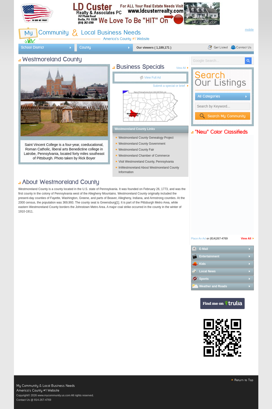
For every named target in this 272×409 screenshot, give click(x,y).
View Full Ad (152, 77)
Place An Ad (198, 238)
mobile (249, 29)
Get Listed (221, 47)
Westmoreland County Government (142, 143)
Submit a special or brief (169, 86)
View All (246, 238)
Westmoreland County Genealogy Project (146, 137)
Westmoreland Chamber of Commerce (144, 155)
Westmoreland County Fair (136, 149)
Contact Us (243, 47)
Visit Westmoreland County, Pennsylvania (146, 161)
